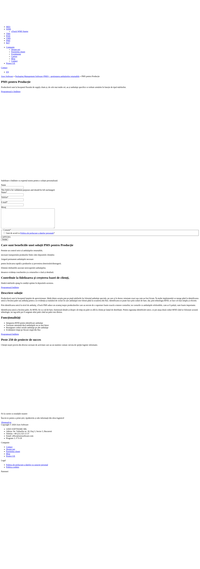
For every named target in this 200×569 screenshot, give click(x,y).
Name (3, 185)
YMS (8, 38)
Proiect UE (10, 63)
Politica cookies (12, 471)
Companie (10, 47)
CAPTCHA (6, 241)
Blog (13, 59)
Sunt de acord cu (30, 237)
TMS (8, 34)
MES (8, 27)
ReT (8, 43)
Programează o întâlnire (11, 91)
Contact (14, 61)
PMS (8, 40)
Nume (4, 192)
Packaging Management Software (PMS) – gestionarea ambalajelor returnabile (47, 76)
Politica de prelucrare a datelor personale (37, 237)
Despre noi (15, 49)
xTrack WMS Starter (19, 31)
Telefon (4, 197)
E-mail (4, 202)
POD (8, 36)
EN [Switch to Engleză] (7, 72)
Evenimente (16, 54)
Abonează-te (6, 426)
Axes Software (7, 76)
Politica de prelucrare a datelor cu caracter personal (27, 469)
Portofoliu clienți (18, 52)
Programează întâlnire (10, 291)
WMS (8, 29)
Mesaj (3, 207)
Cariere (14, 56)
